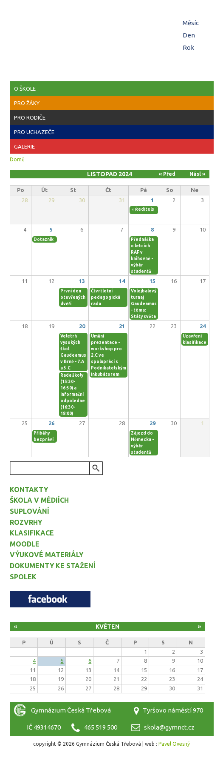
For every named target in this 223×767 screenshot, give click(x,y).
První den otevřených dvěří (72, 297)
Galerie (24, 146)
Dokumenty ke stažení (53, 566)
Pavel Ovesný (174, 744)
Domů (17, 159)
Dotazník (44, 239)
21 (122, 326)
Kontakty (29, 489)
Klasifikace (32, 533)
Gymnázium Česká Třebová (112, 25)
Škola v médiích (39, 500)
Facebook (50, 599)
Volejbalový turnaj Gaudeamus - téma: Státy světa (144, 304)
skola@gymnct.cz (169, 727)
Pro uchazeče (34, 132)
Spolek (23, 577)
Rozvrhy (26, 522)
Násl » (197, 174)
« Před (167, 174)
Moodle (25, 544)
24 (203, 326)
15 (152, 281)
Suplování (29, 511)
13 (82, 281)
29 (152, 423)
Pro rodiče (29, 117)
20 (82, 326)
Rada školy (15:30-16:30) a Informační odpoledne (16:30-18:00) (72, 394)
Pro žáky (27, 103)
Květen (107, 626)
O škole (25, 89)
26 (51, 423)
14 (122, 281)
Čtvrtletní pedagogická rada (105, 297)
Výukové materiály (46, 554)
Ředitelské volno (154, 209)
